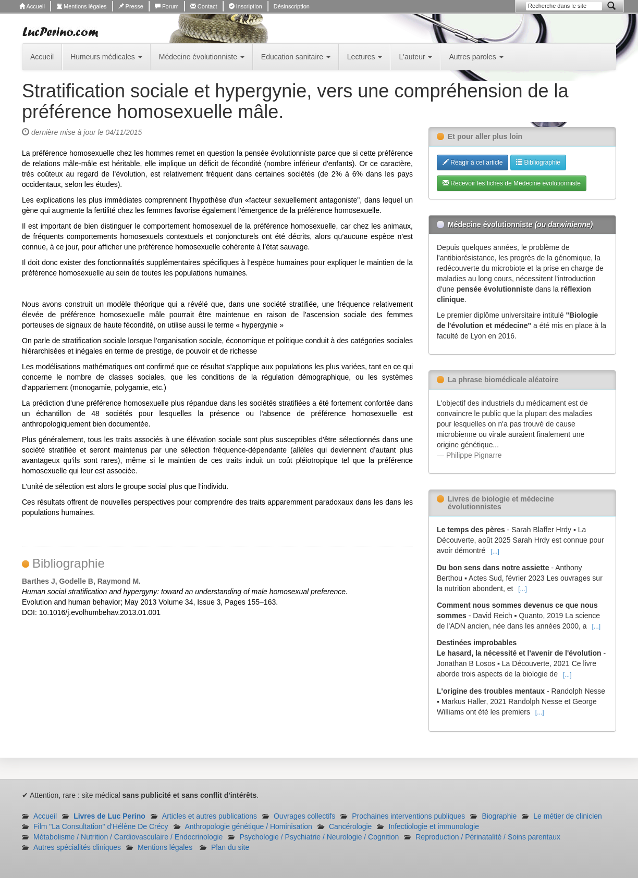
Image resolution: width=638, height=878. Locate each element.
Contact (203, 6)
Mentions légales (81, 6)
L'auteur (415, 57)
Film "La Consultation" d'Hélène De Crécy (100, 826)
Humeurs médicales (106, 57)
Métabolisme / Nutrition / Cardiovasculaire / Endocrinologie (128, 837)
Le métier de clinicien (567, 816)
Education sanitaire (295, 57)
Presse (130, 6)
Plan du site (230, 847)
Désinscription (292, 6)
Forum (167, 6)
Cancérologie (350, 826)
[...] (494, 551)
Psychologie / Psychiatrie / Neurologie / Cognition (319, 837)
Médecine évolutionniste (201, 57)
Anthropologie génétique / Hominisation (248, 826)
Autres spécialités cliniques (77, 847)
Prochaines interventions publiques (408, 816)
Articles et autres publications (209, 816)
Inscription (245, 6)
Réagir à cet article (472, 162)
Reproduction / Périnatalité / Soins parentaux (487, 837)
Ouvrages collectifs (304, 816)
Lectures (365, 57)
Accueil (32, 6)
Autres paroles (476, 57)
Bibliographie (538, 162)
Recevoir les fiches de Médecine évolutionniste (512, 183)
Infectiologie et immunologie (433, 826)
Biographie (499, 816)
